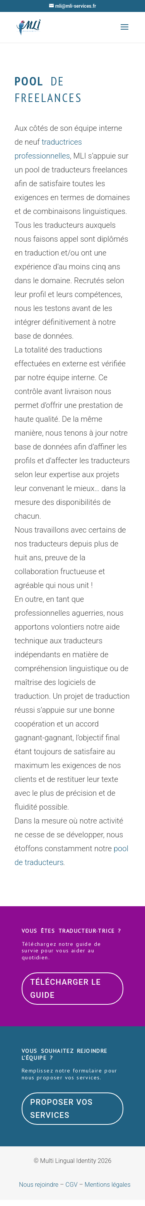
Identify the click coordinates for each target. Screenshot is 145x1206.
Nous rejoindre (38, 1184)
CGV (71, 1184)
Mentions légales (108, 1184)
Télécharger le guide (65, 988)
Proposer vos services (61, 1108)
